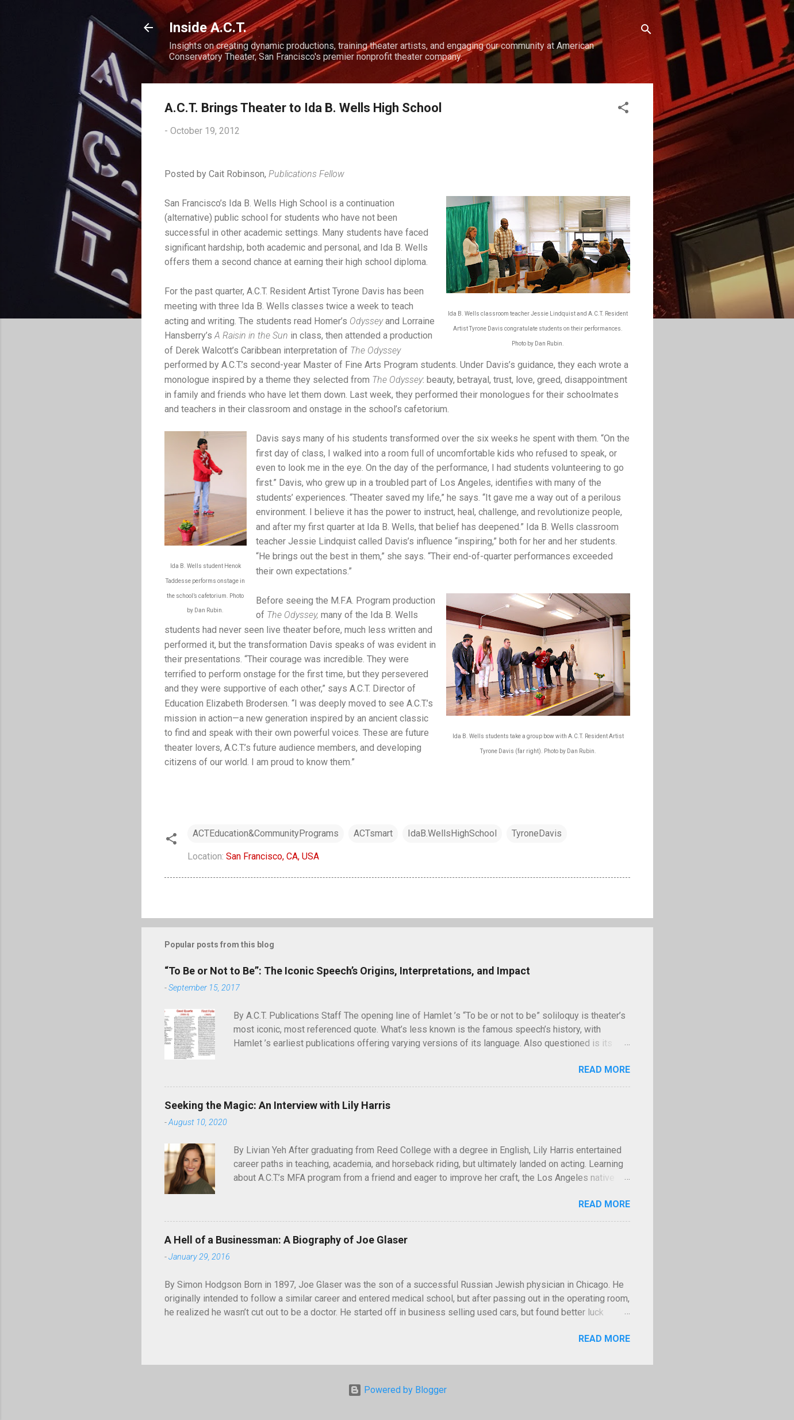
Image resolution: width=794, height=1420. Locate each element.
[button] (623, 109)
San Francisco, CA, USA (272, 856)
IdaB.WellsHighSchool (452, 833)
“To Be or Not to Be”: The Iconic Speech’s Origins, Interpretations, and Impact (347, 971)
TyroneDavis (537, 833)
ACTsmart (373, 833)
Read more (604, 1069)
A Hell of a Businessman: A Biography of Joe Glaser (286, 1240)
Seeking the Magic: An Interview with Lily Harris (277, 1105)
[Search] (646, 31)
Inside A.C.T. (208, 28)
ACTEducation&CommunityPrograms (266, 833)
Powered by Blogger (397, 1389)
